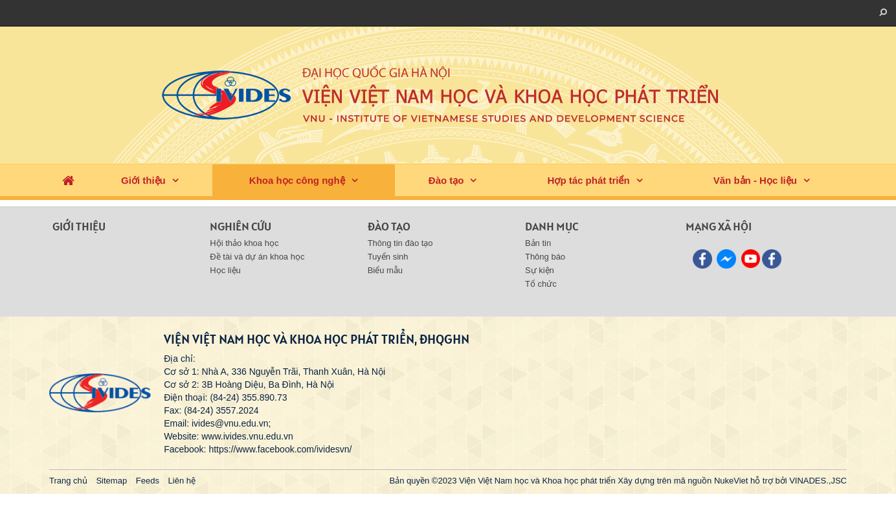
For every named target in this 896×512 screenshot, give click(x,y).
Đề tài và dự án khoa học (257, 257)
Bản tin (538, 243)
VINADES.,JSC (818, 480)
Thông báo (545, 257)
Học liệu (225, 270)
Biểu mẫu (385, 270)
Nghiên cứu (240, 226)
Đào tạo (446, 180)
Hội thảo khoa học (244, 243)
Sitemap (111, 480)
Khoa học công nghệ (297, 180)
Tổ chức (541, 284)
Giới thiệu (143, 180)
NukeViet (731, 480)
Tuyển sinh (388, 257)
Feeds (147, 480)
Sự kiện (539, 270)
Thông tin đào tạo (400, 243)
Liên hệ (182, 480)
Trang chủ (68, 480)
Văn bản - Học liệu (755, 180)
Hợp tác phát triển (589, 180)
